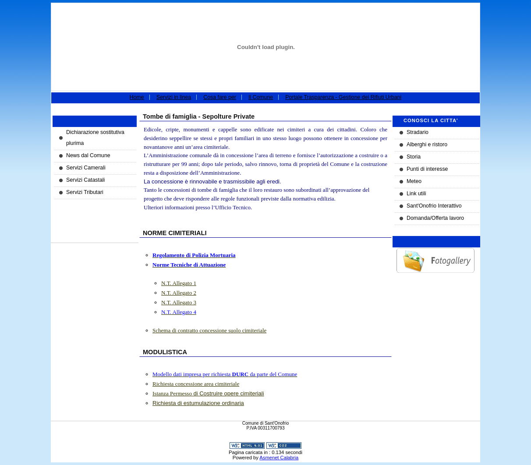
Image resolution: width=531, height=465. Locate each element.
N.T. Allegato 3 (178, 302)
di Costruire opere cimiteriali (208, 393)
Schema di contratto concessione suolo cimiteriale (209, 330)
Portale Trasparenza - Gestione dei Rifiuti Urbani (343, 97)
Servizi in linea (173, 97)
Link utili (416, 193)
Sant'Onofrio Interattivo (434, 206)
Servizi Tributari (84, 192)
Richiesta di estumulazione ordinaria (198, 403)
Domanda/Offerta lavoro (435, 218)
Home (137, 97)
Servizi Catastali (85, 180)
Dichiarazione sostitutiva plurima (95, 137)
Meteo (414, 181)
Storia (414, 157)
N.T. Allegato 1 (178, 283)
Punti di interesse (427, 169)
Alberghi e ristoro (427, 144)
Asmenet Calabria (278, 457)
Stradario (417, 132)
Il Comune (260, 97)
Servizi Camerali (86, 168)
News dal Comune (88, 155)
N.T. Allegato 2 (178, 292)
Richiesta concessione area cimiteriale (195, 383)
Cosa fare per (219, 97)
